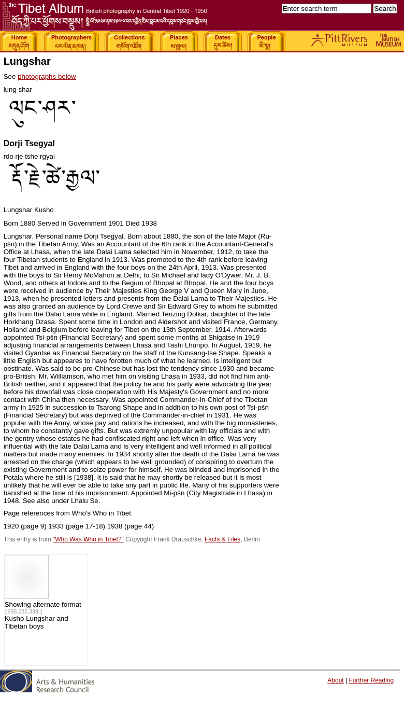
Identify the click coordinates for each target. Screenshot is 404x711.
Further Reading (371, 680)
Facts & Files (222, 539)
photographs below (47, 76)
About (335, 680)
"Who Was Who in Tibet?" (88, 539)
